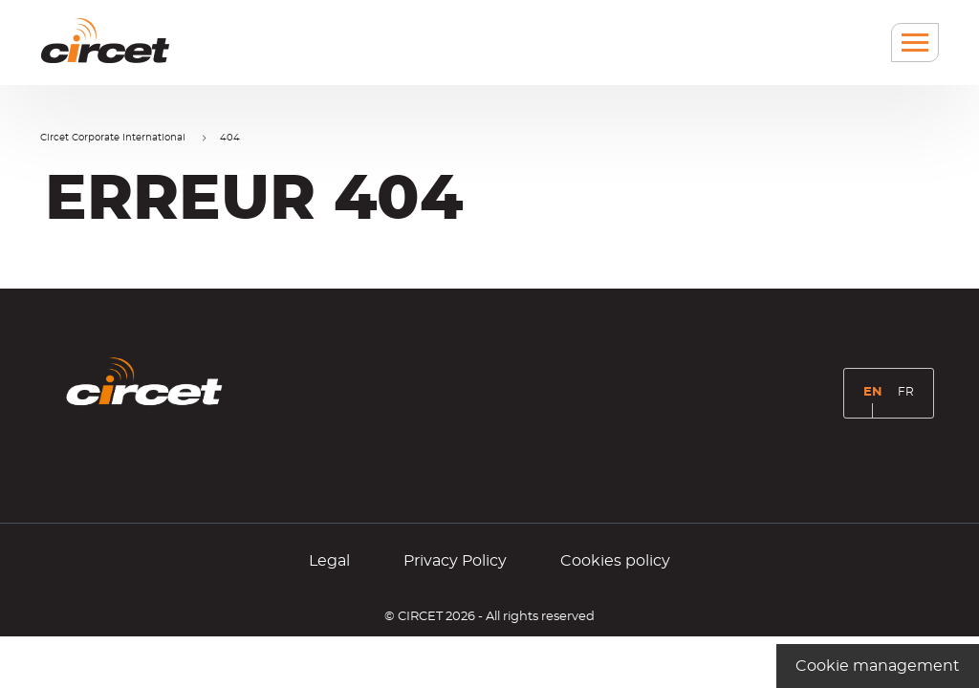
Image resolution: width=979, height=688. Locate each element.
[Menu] (915, 42)
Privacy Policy (455, 561)
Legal (329, 561)
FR (909, 398)
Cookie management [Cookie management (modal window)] (877, 666)
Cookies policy (615, 561)
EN (876, 399)
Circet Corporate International (112, 137)
